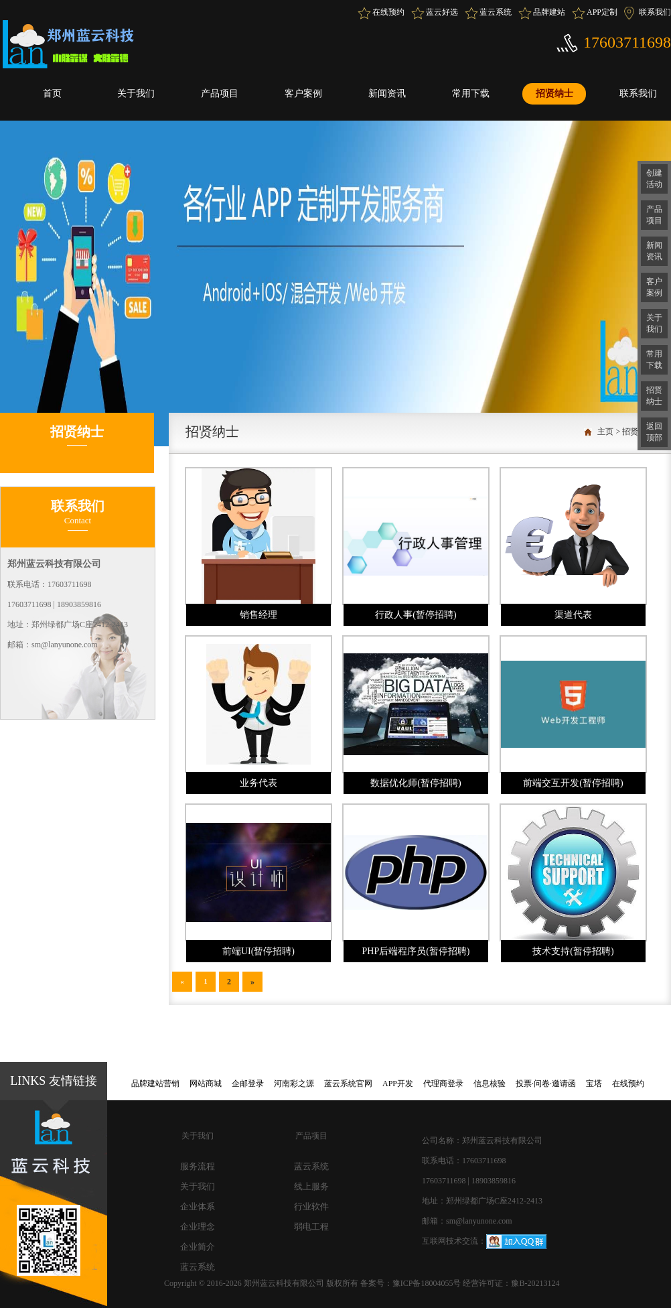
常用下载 (471, 93)
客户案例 (303, 93)
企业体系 (197, 1206)
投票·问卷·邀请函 (546, 1083)
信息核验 (489, 1083)
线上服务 (311, 1186)
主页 (605, 431)
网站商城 (206, 1083)
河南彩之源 (294, 1083)
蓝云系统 (495, 12)
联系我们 (655, 12)
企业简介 (197, 1247)
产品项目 (219, 93)
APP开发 (397, 1083)
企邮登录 (248, 1083)
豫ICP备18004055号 (427, 1283)
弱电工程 (311, 1227)
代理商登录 (443, 1083)
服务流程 (197, 1166)
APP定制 (602, 12)
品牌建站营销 (155, 1083)
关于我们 (136, 93)
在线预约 (388, 12)
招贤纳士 (554, 93)
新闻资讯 (387, 93)
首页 (52, 93)
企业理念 (197, 1227)
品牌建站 (549, 12)
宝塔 (594, 1083)
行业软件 (311, 1206)
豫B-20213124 (535, 1283)
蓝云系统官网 (348, 1083)
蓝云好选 (442, 12)
